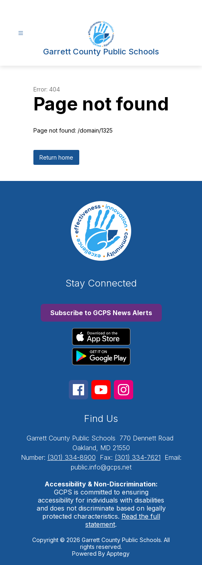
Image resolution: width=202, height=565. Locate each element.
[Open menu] (20, 33)
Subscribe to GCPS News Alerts (101, 313)
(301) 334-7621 (138, 457)
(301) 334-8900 (71, 457)
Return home (56, 157)
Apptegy (118, 553)
